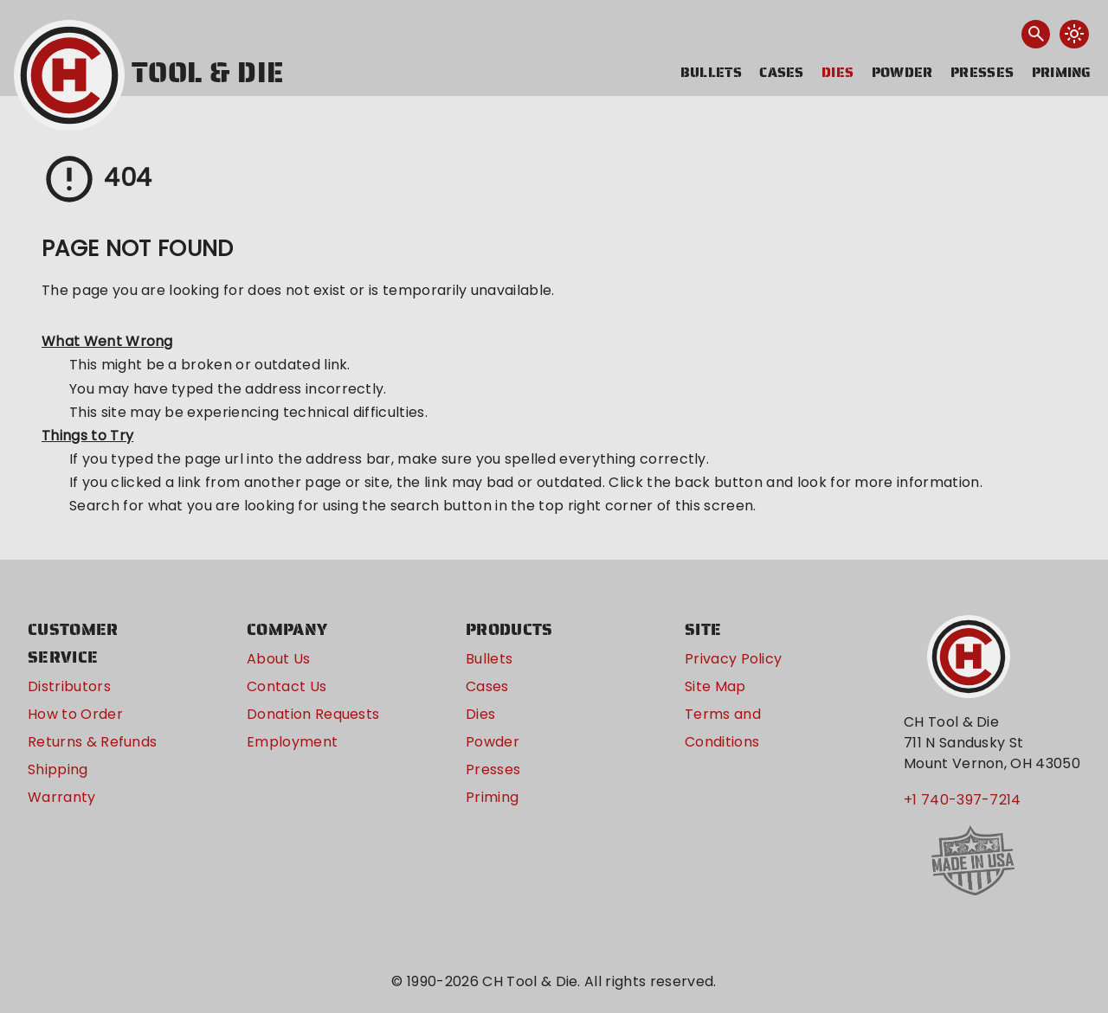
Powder (902, 72)
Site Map (715, 686)
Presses (982, 72)
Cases (781, 72)
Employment (292, 742)
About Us (279, 659)
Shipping (58, 769)
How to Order (75, 714)
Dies (837, 72)
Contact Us (286, 686)
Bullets (711, 72)
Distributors (69, 686)
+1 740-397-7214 (962, 800)
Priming (1062, 72)
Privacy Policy (733, 659)
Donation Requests (313, 714)
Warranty (62, 797)
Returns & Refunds (92, 742)
